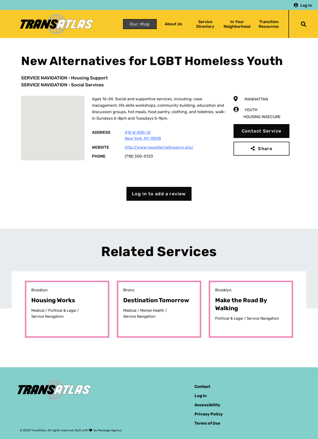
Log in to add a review (159, 194)
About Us (173, 24)
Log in (200, 395)
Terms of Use (207, 423)
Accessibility (207, 405)
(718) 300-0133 (139, 156)
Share (265, 148)
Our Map (140, 24)
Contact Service (261, 131)
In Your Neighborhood (237, 24)
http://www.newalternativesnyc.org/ (159, 147)
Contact (202, 386)
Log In (306, 5)
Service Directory (205, 24)
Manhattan (256, 99)
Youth (250, 109)
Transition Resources (269, 24)
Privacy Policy (209, 414)
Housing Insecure (262, 116)
